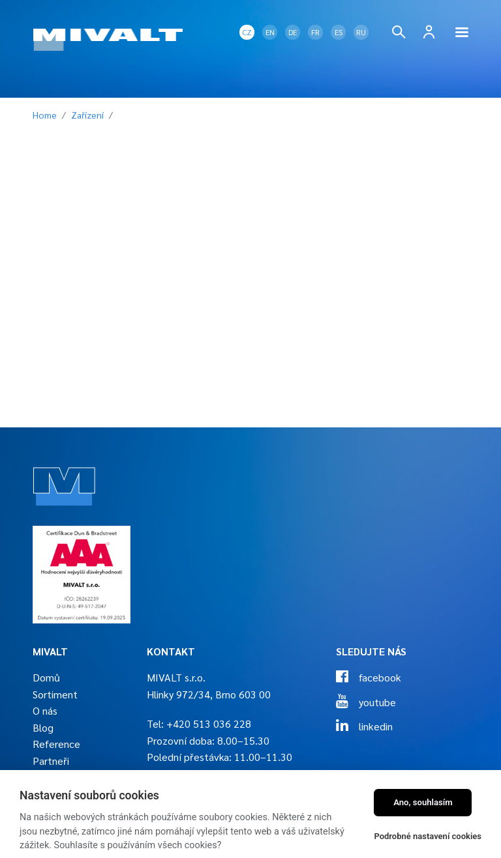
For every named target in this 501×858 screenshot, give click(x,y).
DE (292, 32)
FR (315, 32)
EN (270, 32)
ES (338, 32)
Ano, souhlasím (423, 802)
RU (361, 32)
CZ (247, 32)
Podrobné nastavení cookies (427, 836)
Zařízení (87, 115)
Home (45, 115)
